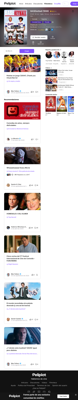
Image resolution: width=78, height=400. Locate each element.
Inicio (21, 4)
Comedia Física (36, 22)
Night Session (12, 264)
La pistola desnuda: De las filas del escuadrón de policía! (22, 353)
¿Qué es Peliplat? (39, 388)
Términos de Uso (43, 385)
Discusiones (38, 4)
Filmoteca (48, 4)
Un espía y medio (13, 81)
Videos (44, 382)
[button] (73, 11)
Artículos (28, 4)
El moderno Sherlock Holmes (17, 129)
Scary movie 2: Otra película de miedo (20, 171)
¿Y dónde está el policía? (16, 309)
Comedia (34, 19)
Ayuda (13, 385)
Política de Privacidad (26, 385)
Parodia (47, 22)
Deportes (44, 19)
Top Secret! (11, 217)
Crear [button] (27, 51)
